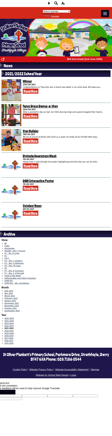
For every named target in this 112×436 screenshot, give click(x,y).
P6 (5, 268)
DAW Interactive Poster (38, 181)
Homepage (9, 248)
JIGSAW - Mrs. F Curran (14, 251)
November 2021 (11, 305)
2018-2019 (9, 336)
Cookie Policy (20, 369)
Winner (27, 81)
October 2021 (10, 308)
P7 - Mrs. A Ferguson (14, 270)
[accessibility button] (63, 4)
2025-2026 (9, 318)
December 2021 (11, 303)
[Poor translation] (10, 392)
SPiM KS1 (8, 280)
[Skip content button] (49, 4)
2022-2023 (9, 326)
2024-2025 (9, 321)
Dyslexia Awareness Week (40, 156)
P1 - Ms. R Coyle (11, 253)
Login (73, 375)
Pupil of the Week (12, 275)
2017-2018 (8, 338)
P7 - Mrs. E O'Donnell (14, 273)
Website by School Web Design (52, 375)
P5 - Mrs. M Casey (12, 265)
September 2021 (12, 310)
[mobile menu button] (105, 13)
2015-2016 (9, 343)
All (5, 243)
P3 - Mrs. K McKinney (14, 263)
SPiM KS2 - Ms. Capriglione (16, 283)
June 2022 (8, 291)
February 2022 (11, 298)
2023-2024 (9, 323)
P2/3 (6, 258)
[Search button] (56, 4)
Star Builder (30, 131)
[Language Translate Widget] (56, 11)
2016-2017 (8, 340)
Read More (30, 91)
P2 (5, 256)
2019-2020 (9, 333)
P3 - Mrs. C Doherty (13, 261)
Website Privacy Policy (41, 369)
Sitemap (95, 369)
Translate (51, 16)
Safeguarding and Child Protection (20, 278)
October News (32, 206)
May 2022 (8, 293)
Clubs (7, 246)
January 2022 (10, 301)
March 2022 (9, 296)
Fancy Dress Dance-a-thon (40, 106)
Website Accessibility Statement (71, 369)
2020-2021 (9, 331)
